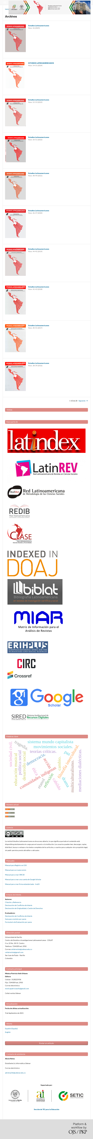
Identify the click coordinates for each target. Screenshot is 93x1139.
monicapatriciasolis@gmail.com (17, 988)
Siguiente (82, 401)
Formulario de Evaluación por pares (18, 922)
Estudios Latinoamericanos (38, 26)
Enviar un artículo (46, 1043)
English (7, 1032)
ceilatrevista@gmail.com (14, 952)
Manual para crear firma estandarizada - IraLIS (22, 884)
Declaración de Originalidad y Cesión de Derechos (24, 908)
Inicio (7, 9)
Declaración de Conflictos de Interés (18, 905)
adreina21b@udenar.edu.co (15, 1073)
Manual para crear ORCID (15, 875)
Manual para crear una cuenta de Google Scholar (23, 879)
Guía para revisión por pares (15, 919)
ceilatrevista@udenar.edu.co (21, 949)
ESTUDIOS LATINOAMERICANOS (41, 63)
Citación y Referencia (13, 902)
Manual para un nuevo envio (15, 870)
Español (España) (11, 1028)
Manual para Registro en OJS (16, 865)
